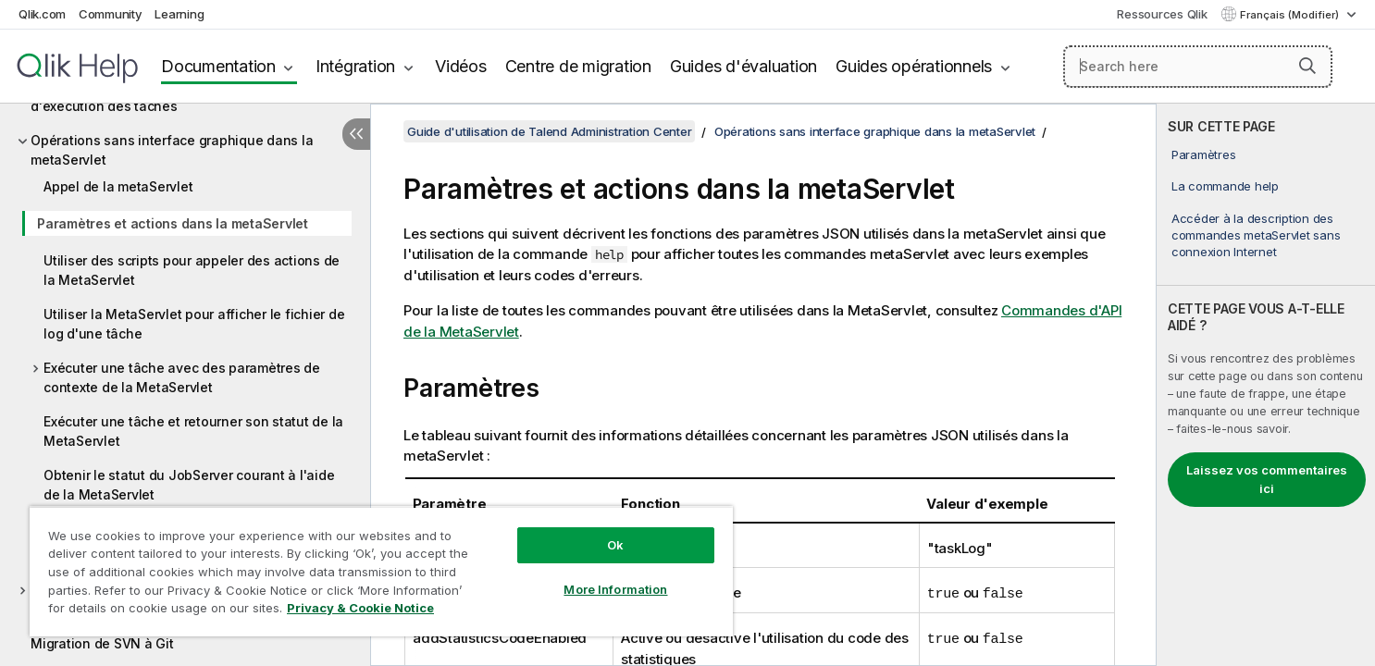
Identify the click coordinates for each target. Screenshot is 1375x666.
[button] (1307, 65)
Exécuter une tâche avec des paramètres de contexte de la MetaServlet (181, 377)
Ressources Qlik (1162, 13)
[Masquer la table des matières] (356, 134)
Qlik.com (42, 13)
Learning (179, 13)
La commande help (1225, 186)
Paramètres (1203, 154)
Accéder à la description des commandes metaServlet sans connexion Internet (1256, 235)
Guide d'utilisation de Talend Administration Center (549, 131)
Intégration (355, 66)
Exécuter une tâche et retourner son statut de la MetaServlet (193, 431)
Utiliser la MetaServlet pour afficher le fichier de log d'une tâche (193, 323)
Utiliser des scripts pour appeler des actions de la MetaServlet (191, 270)
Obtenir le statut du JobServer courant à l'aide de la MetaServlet (188, 484)
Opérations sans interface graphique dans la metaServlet (172, 149)
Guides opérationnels (914, 66)
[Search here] (1198, 66)
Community (110, 13)
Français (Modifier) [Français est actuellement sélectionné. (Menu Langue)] (1291, 14)
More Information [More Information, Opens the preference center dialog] (615, 589)
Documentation (218, 66)
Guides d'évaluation (743, 66)
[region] (381, 571)
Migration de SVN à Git (102, 643)
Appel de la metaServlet (117, 186)
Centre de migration (578, 66)
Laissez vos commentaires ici (1266, 479)
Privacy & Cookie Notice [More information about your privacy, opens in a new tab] (360, 607)
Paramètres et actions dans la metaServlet (172, 223)
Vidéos (461, 66)
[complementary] (1266, 385)
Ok (615, 544)
